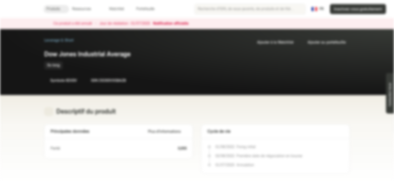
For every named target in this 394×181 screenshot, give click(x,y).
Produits (56, 9)
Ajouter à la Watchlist (272, 42)
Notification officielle (173, 24)
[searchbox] (250, 9)
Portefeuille (142, 9)
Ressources (84, 9)
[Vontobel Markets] (21, 9)
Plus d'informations (167, 131)
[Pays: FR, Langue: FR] (317, 9)
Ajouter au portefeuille (324, 42)
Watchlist (113, 9)
